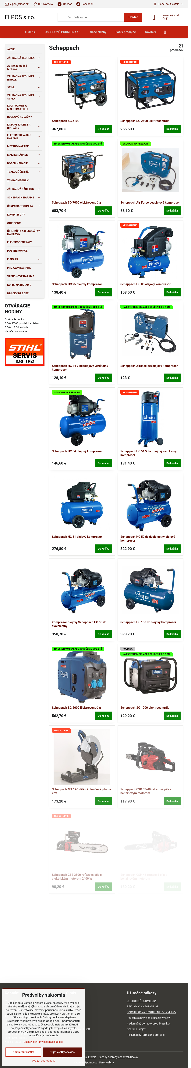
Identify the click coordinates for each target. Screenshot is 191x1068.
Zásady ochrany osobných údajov (118, 1057)
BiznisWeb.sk (106, 1062)
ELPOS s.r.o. (20, 17)
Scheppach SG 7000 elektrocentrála (76, 202)
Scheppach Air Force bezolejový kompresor (150, 202)
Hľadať (133, 17)
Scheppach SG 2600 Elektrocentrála (144, 121)
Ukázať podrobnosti (43, 1060)
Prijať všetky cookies (62, 1052)
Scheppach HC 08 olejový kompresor (145, 284)
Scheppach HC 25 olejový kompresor (77, 284)
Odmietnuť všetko (23, 1052)
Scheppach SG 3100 (65, 121)
